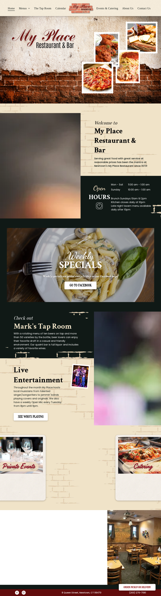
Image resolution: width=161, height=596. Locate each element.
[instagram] (24, 593)
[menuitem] (11, 8)
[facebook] (17, 593)
